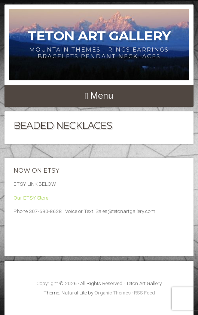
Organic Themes (112, 293)
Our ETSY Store (30, 198)
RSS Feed (144, 293)
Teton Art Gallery (99, 36)
